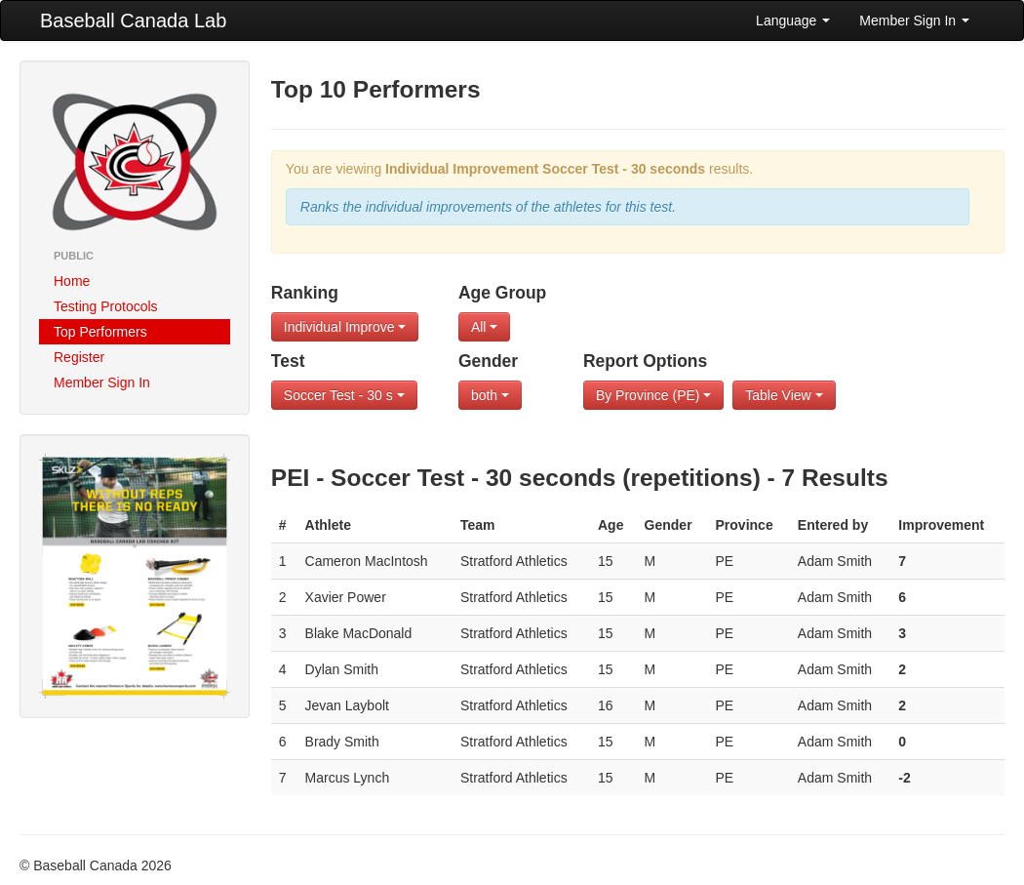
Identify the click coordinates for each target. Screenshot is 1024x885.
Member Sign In (914, 20)
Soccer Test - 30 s (344, 395)
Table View (783, 395)
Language (793, 20)
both (490, 395)
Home (72, 281)
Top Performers (100, 332)
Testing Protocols (106, 306)
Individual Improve (345, 327)
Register (79, 357)
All (484, 327)
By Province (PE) (653, 395)
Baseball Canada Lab (133, 20)
